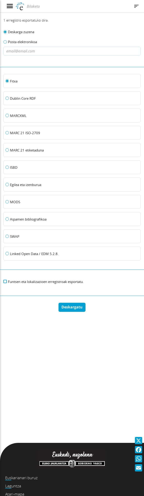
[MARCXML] (72, 115)
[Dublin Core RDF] (72, 98)
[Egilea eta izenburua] (72, 184)
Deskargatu (72, 307)
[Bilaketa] (78, 6)
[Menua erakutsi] (9, 6)
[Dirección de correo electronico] (72, 51)
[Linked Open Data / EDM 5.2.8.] (72, 253)
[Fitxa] (72, 81)
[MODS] (72, 202)
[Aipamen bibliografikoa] (72, 219)
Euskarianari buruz (21, 477)
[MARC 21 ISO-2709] (72, 133)
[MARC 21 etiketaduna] (72, 150)
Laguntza (13, 486)
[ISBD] (72, 167)
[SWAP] (72, 236)
